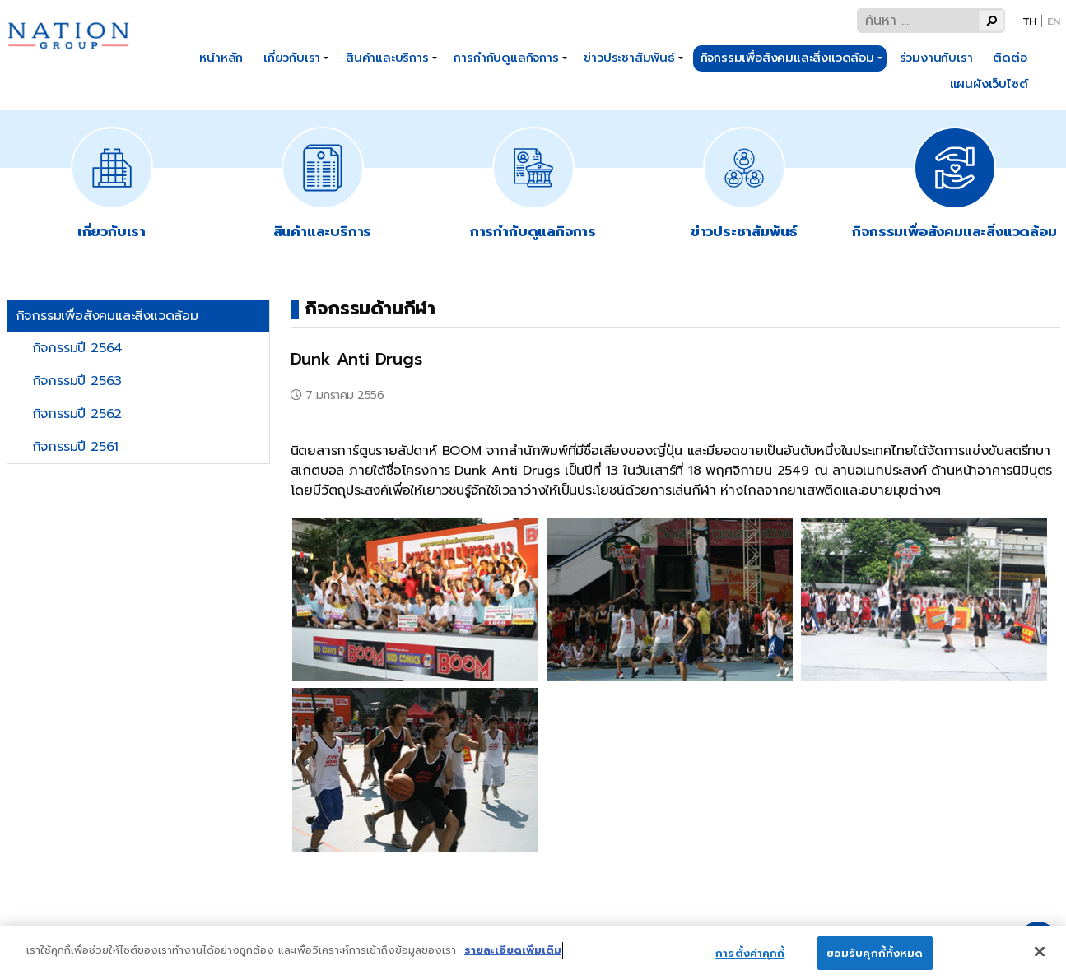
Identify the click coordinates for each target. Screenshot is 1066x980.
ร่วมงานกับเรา (936, 58)
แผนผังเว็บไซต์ (989, 84)
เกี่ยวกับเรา (291, 58)
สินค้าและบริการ (387, 58)
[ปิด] (1040, 958)
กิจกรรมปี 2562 (77, 414)
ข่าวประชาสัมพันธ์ (629, 58)
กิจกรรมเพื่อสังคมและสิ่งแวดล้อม (787, 58)
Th (1029, 21)
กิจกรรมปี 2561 (75, 447)
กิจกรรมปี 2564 (77, 348)
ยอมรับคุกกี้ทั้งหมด (875, 959)
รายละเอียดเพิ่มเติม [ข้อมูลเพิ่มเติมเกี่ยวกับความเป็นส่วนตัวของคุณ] (512, 956)
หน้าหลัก (221, 58)
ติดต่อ (1009, 58)
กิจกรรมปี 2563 (77, 381)
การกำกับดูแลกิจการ (506, 58)
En (1053, 21)
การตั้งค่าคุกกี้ (749, 959)
